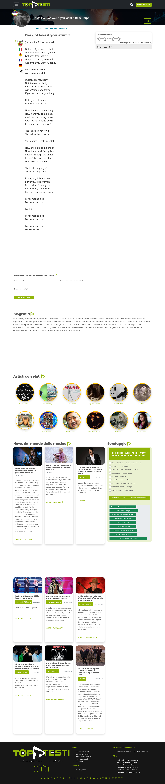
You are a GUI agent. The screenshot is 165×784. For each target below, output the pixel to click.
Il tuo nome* (19, 281)
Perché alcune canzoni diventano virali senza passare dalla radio (25, 470)
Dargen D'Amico (54, 602)
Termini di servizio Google (126, 765)
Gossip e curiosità (82, 754)
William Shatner (85, 604)
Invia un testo (143, 4)
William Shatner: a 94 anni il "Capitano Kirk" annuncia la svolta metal (90, 598)
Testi (46, 28)
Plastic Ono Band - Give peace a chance (126, 463)
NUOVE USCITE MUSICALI (88, 637)
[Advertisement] (77, 251)
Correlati (63, 28)
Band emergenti (81, 759)
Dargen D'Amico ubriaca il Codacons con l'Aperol (58, 597)
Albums (39, 28)
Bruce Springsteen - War (120, 480)
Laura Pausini (21, 672)
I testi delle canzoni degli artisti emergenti (132, 752)
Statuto (82, 679)
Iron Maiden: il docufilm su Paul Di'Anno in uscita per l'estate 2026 (58, 665)
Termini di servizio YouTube (127, 762)
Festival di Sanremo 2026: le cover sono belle (27, 597)
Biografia (53, 28)
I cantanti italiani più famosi (127, 767)
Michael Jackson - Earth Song (122, 490)
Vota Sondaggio (118, 498)
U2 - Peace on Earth (118, 476)
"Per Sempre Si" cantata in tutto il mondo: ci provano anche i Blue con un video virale (90, 470)
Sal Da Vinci (83, 477)
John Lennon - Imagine (120, 466)
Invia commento (24, 297)
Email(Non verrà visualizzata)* (71, 281)
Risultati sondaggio (139, 498)
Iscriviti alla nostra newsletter (128, 760)
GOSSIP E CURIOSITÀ (23, 539)
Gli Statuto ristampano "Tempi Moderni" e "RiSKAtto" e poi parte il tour (88, 671)
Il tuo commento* (21, 289)
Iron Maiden (53, 671)
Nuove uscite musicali (83, 757)
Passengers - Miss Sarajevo (121, 473)
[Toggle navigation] (16, 4)
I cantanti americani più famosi (128, 772)
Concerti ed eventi (82, 752)
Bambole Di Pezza (23, 602)
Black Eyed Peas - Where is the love (124, 470)
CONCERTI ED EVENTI (23, 618)
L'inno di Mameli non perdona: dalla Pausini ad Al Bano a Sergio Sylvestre (27, 666)
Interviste (79, 761)
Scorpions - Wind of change (121, 487)
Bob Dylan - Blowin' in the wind (123, 483)
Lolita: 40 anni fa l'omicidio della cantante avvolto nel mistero (58, 467)
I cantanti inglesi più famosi (127, 770)
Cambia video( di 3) (104, 47)
